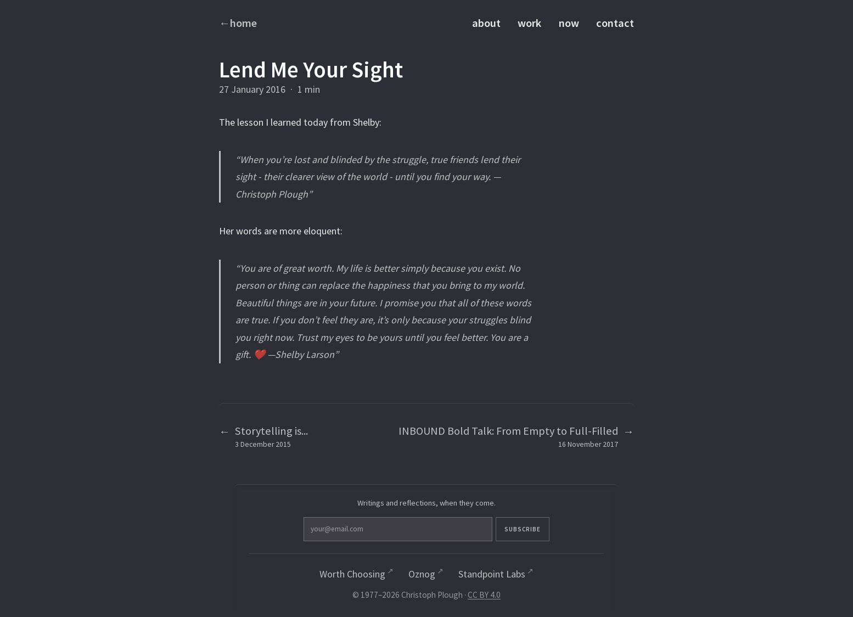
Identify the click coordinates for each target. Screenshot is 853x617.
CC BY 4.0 (484, 596)
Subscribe (474, 529)
